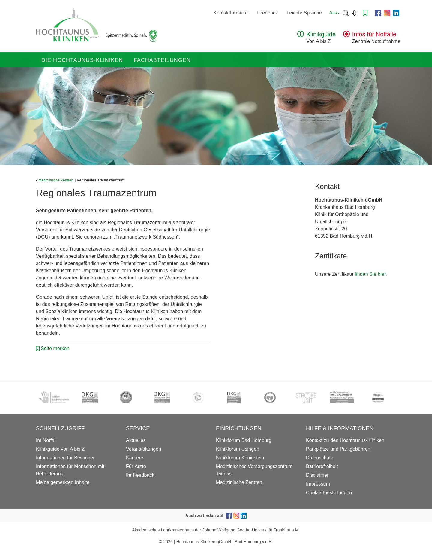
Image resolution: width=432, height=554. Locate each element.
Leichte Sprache (304, 12)
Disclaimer (317, 475)
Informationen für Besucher (65, 457)
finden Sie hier (370, 274)
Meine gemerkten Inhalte (62, 482)
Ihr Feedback (140, 475)
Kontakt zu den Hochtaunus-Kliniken (345, 440)
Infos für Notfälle (374, 34)
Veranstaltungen (143, 449)
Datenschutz (319, 457)
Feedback (267, 12)
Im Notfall (46, 440)
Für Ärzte (136, 466)
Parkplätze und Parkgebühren (338, 449)
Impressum (318, 483)
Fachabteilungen (162, 60)
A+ (334, 12)
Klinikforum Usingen (237, 449)
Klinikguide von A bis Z (60, 449)
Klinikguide (321, 34)
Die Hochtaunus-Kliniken (82, 60)
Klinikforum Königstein (240, 457)
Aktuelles (136, 440)
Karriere (134, 457)
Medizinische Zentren (55, 180)
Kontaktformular (231, 12)
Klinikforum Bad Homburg (244, 440)
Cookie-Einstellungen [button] (329, 492)
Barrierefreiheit (322, 466)
